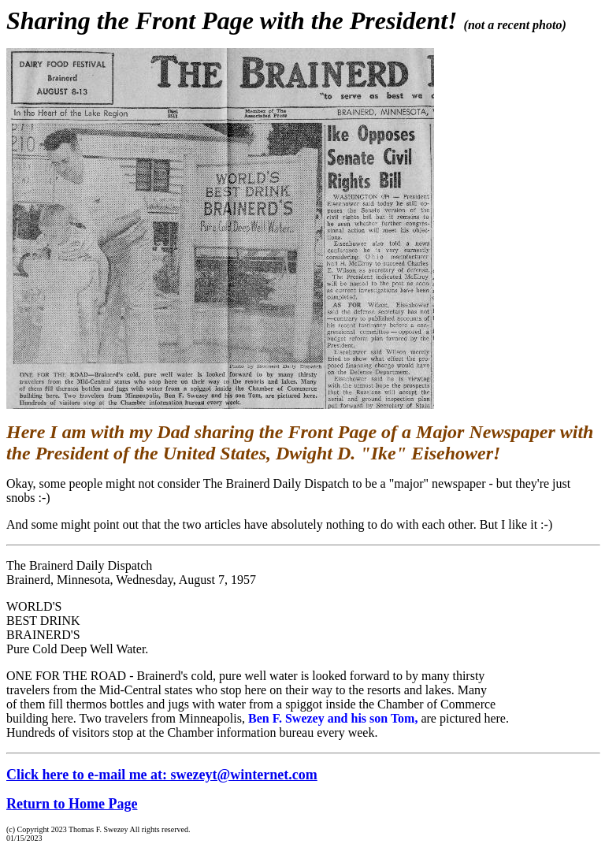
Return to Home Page (71, 804)
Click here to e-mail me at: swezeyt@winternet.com (161, 775)
